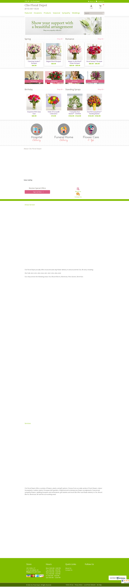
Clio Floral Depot (36, 5)
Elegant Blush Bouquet (53, 61)
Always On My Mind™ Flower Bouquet (74, 62)
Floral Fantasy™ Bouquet (94, 61)
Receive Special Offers (37, 188)
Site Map (99, 585)
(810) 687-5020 (32, 8)
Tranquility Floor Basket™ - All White (75, 113)
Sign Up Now (37, 192)
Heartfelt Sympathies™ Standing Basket (94, 113)
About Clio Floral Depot (32, 149)
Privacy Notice (79, 585)
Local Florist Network (89, 585)
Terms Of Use (69, 585)
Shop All (60, 39)
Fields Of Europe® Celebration (53, 113)
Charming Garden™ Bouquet (34, 62)
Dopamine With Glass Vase (34, 113)
